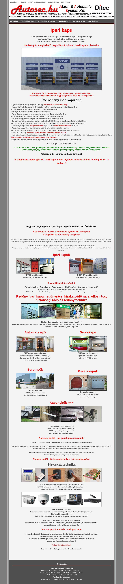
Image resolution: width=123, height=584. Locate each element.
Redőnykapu (57, 287)
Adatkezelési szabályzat (61, 577)
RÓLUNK (23, 2)
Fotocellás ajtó (46, 549)
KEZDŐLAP (14, 2)
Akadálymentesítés (60, 549)
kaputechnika (34, 446)
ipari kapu (57, 226)
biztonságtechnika (67, 520)
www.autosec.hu (59, 579)
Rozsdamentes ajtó (75, 549)
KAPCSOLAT (65, 2)
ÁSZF (30, 2)
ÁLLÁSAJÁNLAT (40, 2)
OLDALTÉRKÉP (53, 2)
